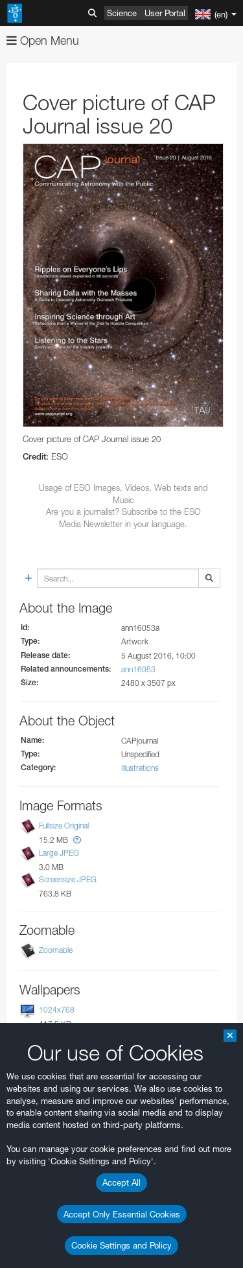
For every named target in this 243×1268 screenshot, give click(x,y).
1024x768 (57, 1010)
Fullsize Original (64, 825)
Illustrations (140, 768)
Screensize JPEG (68, 879)
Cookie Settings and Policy (121, 1245)
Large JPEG (59, 853)
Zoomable (56, 950)
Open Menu (42, 40)
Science (122, 13)
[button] (77, 840)
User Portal (165, 13)
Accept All (121, 1182)
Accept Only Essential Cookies (122, 1214)
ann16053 (138, 669)
